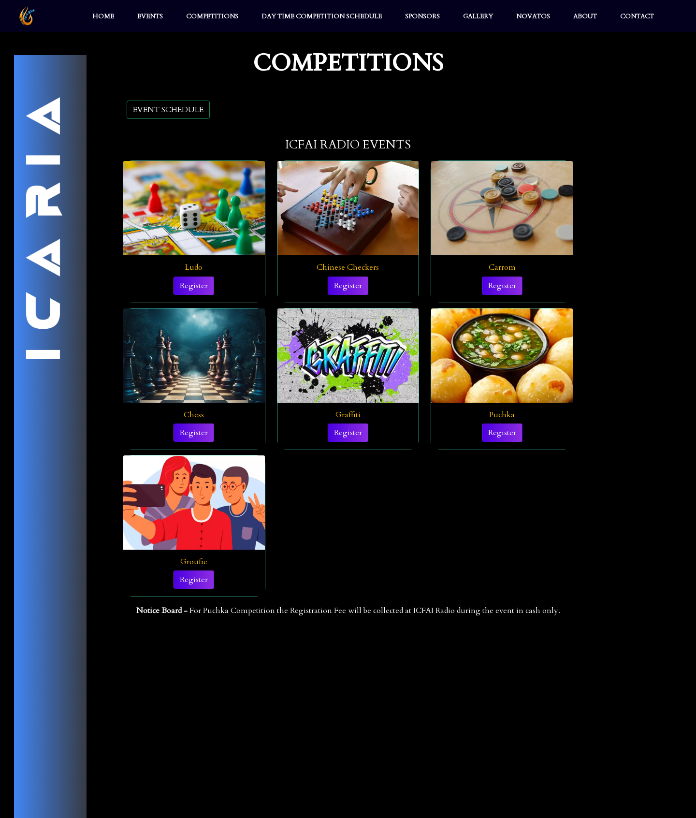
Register (194, 285)
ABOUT (585, 16)
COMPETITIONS (212, 16)
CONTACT (637, 16)
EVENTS (150, 16)
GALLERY (478, 16)
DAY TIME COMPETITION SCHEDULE (321, 16)
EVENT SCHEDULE (168, 109)
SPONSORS (422, 16)
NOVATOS (533, 16)
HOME (103, 16)
